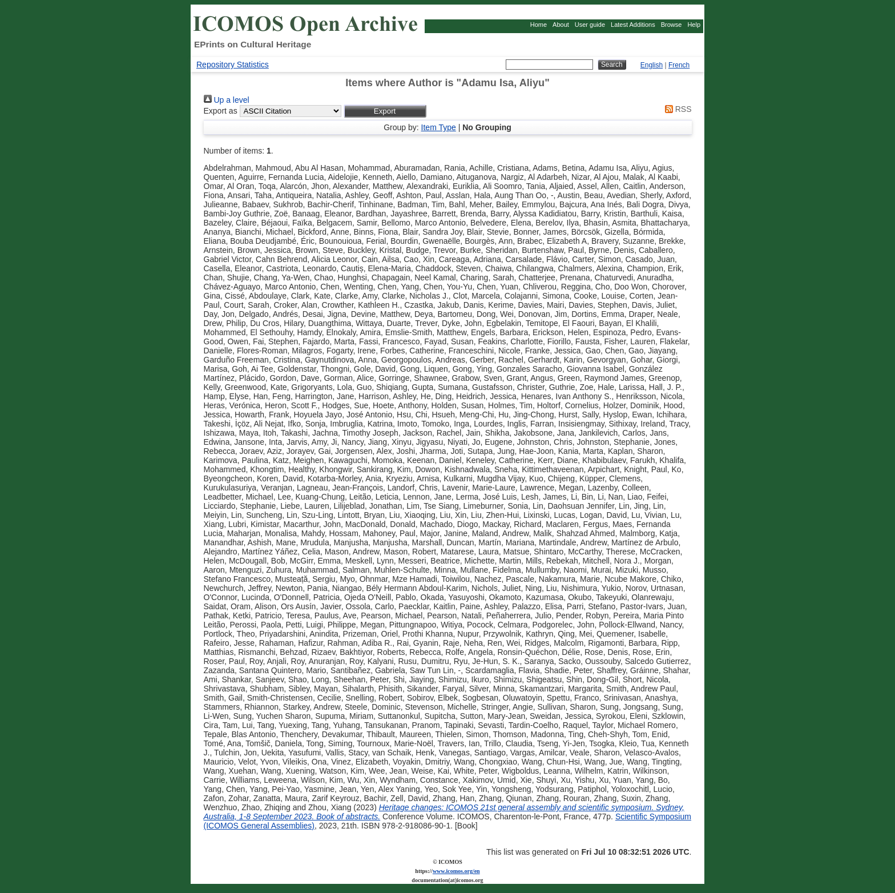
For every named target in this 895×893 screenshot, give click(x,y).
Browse (671, 24)
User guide (590, 24)
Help (693, 24)
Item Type (438, 127)
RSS (676, 109)
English (651, 65)
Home (538, 24)
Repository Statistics (232, 64)
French (679, 65)
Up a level (226, 99)
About (561, 24)
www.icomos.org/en (456, 871)
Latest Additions (633, 24)
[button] (385, 111)
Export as (220, 110)
